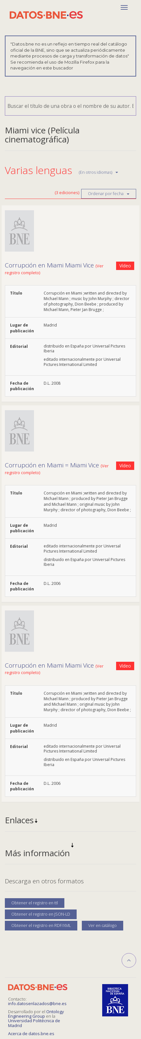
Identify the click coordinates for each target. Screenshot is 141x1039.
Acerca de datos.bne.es (31, 1033)
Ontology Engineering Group (36, 1014)
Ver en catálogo (102, 925)
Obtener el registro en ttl (34, 903)
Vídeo (125, 266)
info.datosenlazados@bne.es (37, 1003)
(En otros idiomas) (98, 172)
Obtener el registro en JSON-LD (40, 914)
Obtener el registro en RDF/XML (41, 925)
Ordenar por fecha (108, 193)
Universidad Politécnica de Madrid (34, 1023)
